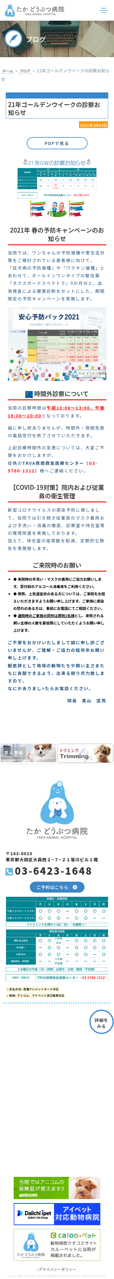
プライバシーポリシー (57, 1269)
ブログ (24, 70)
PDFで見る (57, 143)
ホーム (7, 70)
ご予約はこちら (57, 887)
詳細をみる (101, 1023)
